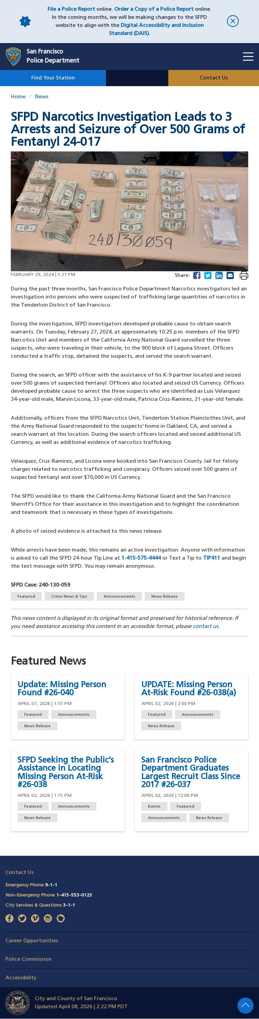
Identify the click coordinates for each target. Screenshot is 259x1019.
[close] (233, 21)
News (42, 97)
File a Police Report (71, 9)
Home (18, 97)
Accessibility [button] (20, 978)
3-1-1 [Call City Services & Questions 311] (69, 905)
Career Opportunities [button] (31, 941)
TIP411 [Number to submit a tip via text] (211, 558)
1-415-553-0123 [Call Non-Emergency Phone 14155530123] (74, 895)
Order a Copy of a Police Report (154, 9)
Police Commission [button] (28, 959)
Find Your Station (53, 78)
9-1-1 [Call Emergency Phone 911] (51, 885)
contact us (205, 626)
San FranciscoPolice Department (53, 56)
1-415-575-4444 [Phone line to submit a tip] (141, 558)
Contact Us (214, 78)
